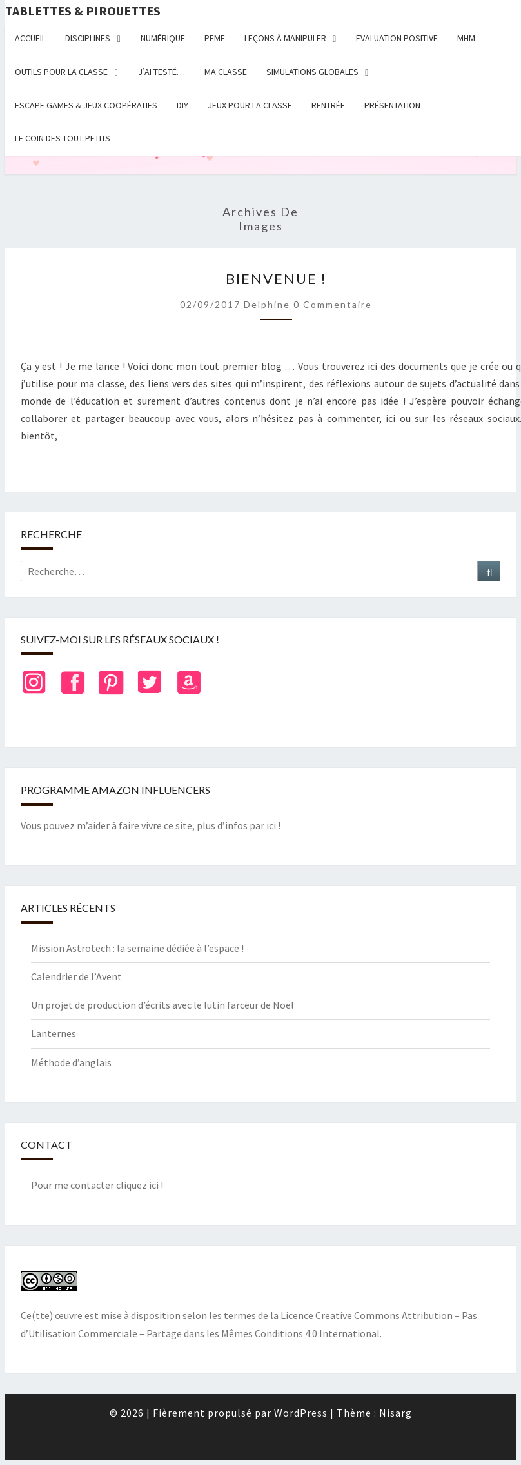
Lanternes (53, 1033)
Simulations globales (312, 71)
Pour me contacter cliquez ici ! (97, 1184)
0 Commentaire (332, 304)
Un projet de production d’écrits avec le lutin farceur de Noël (162, 1004)
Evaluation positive (397, 38)
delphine (267, 304)
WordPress (301, 1412)
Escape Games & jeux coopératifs (86, 105)
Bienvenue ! (276, 278)
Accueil (30, 38)
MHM (466, 38)
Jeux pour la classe (250, 105)
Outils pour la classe (61, 71)
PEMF (214, 38)
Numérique (163, 38)
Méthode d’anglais (71, 1062)
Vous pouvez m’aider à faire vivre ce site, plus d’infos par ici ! (150, 825)
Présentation (392, 105)
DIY (182, 105)
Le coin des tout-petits (62, 138)
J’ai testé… (161, 71)
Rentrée (328, 105)
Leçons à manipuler (285, 38)
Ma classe (225, 71)
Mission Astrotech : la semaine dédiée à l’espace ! (137, 948)
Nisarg (395, 1412)
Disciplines (87, 38)
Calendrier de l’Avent (76, 976)
